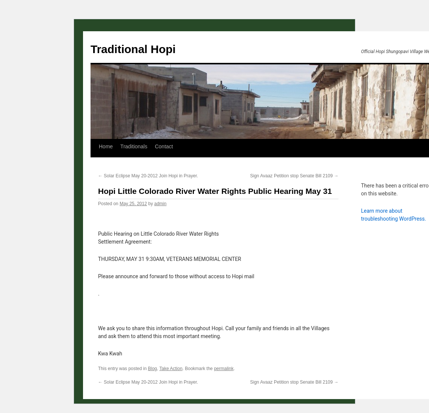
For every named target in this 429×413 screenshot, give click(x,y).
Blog (152, 368)
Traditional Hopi (133, 49)
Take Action (170, 368)
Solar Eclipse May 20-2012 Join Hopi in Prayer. (148, 175)
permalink (224, 368)
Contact (164, 146)
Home (106, 146)
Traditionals (133, 146)
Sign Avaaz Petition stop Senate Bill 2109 (294, 175)
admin (160, 203)
